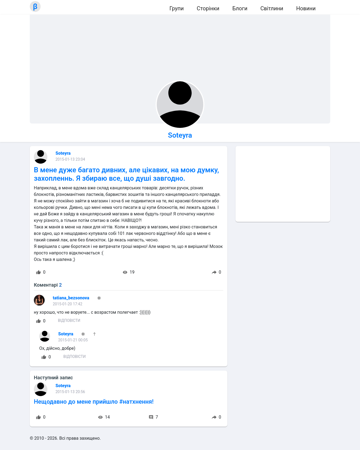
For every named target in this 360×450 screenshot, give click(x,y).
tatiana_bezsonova (71, 297)
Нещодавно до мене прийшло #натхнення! (93, 401)
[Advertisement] (283, 184)
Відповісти (69, 320)
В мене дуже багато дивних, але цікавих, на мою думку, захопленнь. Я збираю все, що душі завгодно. (126, 174)
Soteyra (180, 135)
